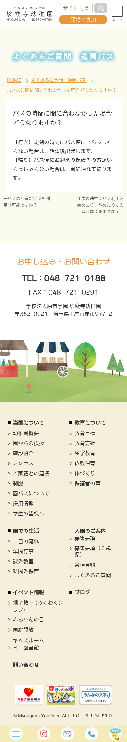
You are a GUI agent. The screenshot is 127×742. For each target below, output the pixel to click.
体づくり (84, 473)
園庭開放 (23, 629)
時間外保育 (26, 571)
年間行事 (23, 551)
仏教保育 (84, 463)
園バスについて (31, 493)
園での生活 (26, 530)
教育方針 (84, 443)
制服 (18, 483)
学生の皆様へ (28, 513)
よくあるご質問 (92, 575)
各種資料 (84, 564)
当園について (28, 422)
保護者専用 (83, 19)
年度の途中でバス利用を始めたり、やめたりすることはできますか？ (100, 204)
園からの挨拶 (28, 443)
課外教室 (23, 561)
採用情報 (23, 503)
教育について (90, 422)
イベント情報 (28, 592)
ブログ (82, 592)
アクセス (23, 463)
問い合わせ (26, 664)
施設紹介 (23, 453)
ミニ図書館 (26, 647)
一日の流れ (26, 541)
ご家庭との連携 (31, 473)
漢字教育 (84, 453)
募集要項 (84, 538)
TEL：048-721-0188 (63, 278)
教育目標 (84, 433)
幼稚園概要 (26, 433)
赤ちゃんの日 (28, 619)
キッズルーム (28, 640)
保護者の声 (87, 483)
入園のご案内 (90, 530)
